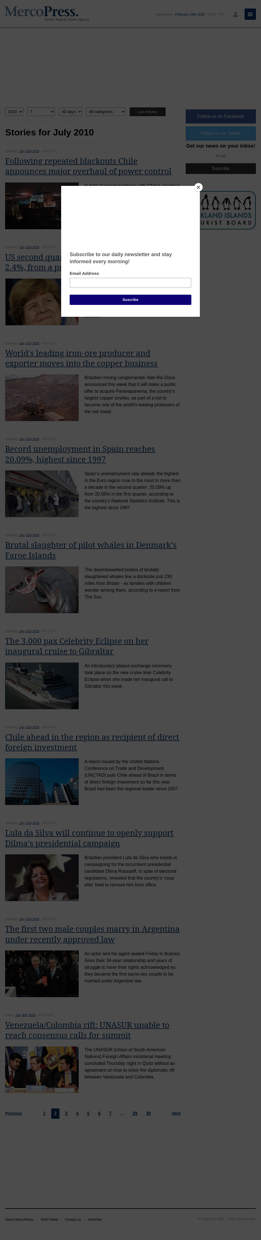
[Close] (198, 187)
